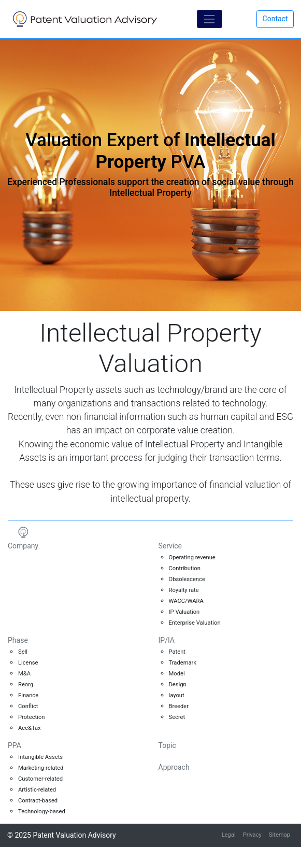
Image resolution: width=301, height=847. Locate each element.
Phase (18, 640)
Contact (275, 19)
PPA (14, 745)
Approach (174, 767)
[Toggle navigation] (209, 19)
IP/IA (167, 640)
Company (23, 546)
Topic (167, 745)
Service (170, 546)
